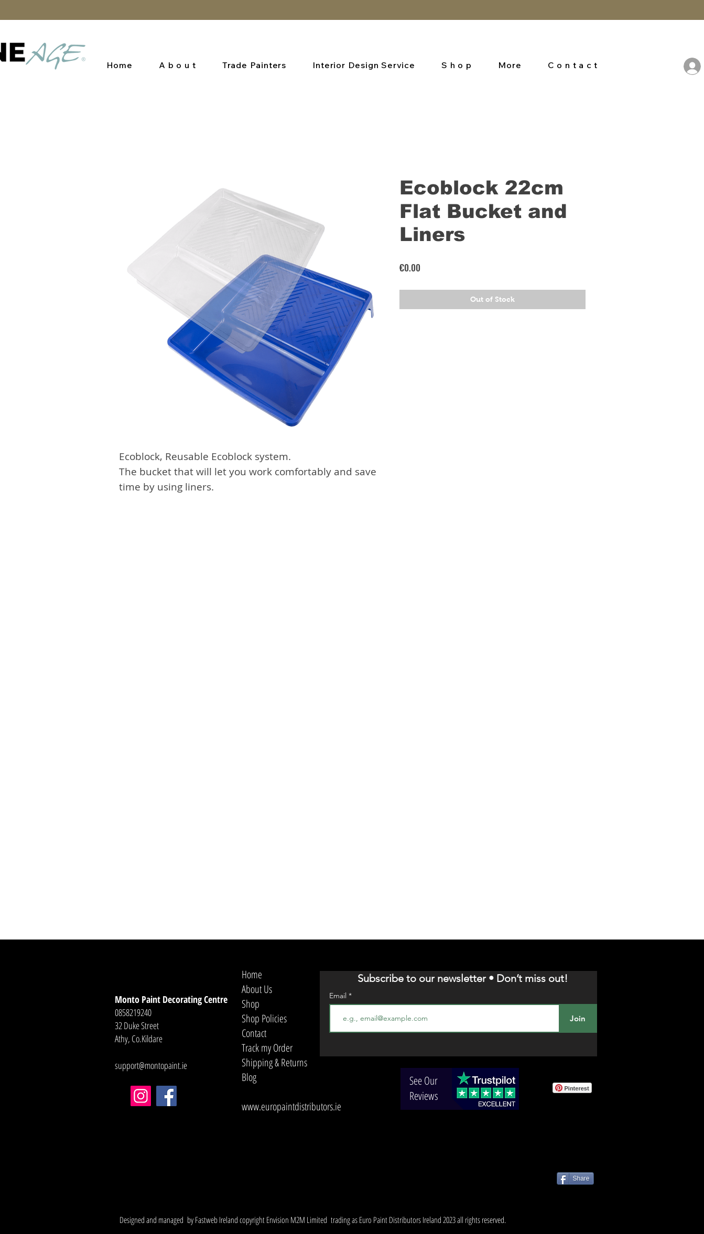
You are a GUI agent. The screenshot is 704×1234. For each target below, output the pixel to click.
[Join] (578, 1018)
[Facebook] (166, 1096)
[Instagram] (141, 1096)
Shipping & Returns (274, 1062)
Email (339, 995)
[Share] (575, 1178)
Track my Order (267, 1048)
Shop (250, 1004)
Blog (249, 1077)
